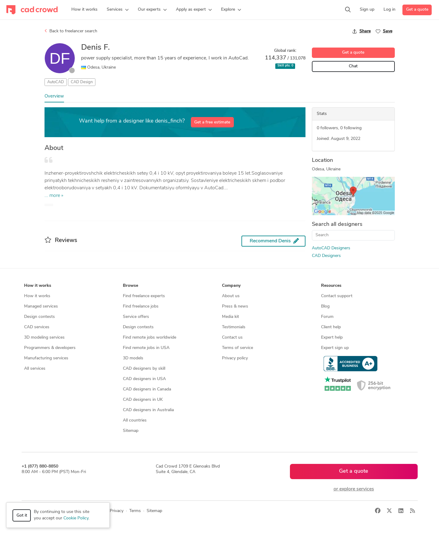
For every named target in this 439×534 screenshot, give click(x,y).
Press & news (235, 306)
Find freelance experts (144, 296)
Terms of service (237, 348)
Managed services (41, 306)
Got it (21, 515)
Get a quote (417, 9)
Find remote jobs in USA (146, 348)
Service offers (136, 317)
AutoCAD (55, 82)
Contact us (232, 337)
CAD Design (82, 82)
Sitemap (130, 431)
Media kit (230, 317)
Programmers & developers (50, 348)
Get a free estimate (212, 122)
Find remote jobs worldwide (149, 337)
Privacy (116, 511)
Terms (135, 511)
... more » (54, 195)
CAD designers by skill (144, 368)
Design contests (39, 317)
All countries (135, 420)
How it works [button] (37, 285)
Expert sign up (335, 348)
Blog (325, 306)
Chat (353, 66)
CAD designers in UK (143, 399)
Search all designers (337, 224)
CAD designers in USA (144, 379)
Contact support (336, 296)
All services (34, 368)
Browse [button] (130, 285)
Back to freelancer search (71, 31)
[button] (117, 10)
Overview (54, 96)
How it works (37, 296)
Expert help (332, 337)
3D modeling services (44, 337)
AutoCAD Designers (331, 248)
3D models (133, 358)
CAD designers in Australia (148, 410)
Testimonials (233, 327)
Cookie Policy (75, 518)
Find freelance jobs (141, 306)
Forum (327, 317)
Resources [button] (331, 285)
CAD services (36, 327)
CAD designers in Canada (147, 389)
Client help (331, 327)
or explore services (354, 489)
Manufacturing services (46, 358)
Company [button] (231, 285)
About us (231, 296)
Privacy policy (235, 358)
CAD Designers (326, 256)
